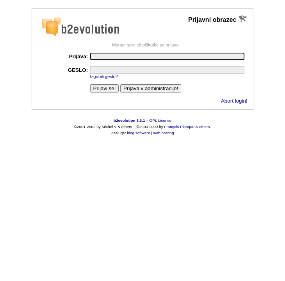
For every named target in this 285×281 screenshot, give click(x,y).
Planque (187, 126)
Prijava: (78, 56)
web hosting (163, 133)
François (171, 126)
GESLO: (78, 70)
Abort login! (234, 101)
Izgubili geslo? (104, 76)
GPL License (161, 120)
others (204, 126)
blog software (138, 133)
